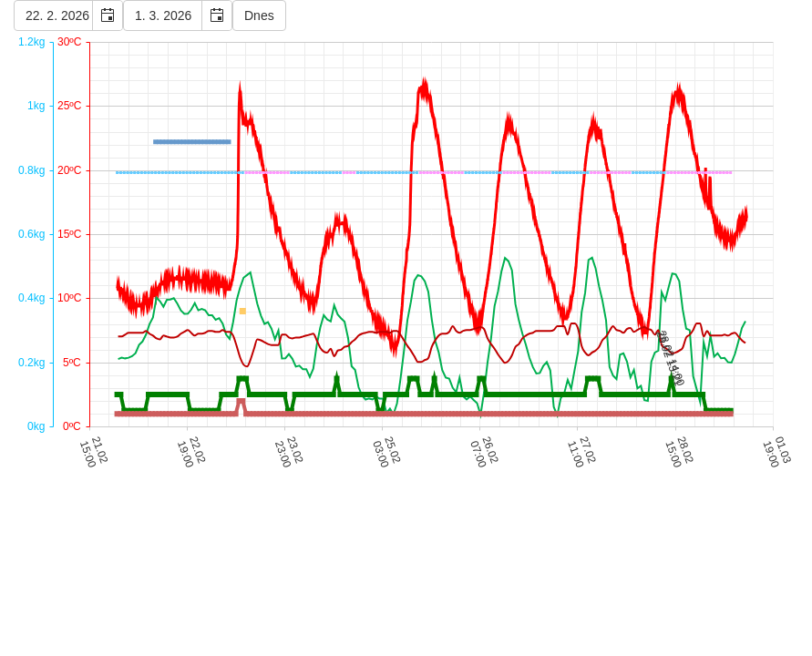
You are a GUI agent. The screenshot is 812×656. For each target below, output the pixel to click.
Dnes (259, 15)
